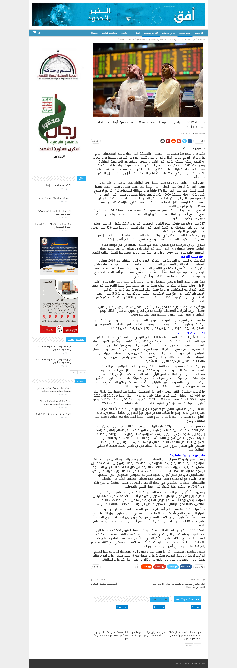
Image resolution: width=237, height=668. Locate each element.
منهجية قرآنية (109, 33)
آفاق (137, 33)
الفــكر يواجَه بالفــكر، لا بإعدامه (57, 185)
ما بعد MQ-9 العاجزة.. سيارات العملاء (54, 198)
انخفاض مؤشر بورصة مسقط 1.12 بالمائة (53, 414)
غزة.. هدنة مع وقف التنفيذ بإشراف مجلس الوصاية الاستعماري (51, 225)
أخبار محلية (185, 33)
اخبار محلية (196, 607)
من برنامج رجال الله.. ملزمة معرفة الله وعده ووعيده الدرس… (53, 348)
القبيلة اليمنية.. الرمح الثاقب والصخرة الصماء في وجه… (54, 212)
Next (189, 645)
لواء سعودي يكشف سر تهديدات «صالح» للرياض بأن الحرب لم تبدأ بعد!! (179, 585)
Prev (197, 645)
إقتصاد (124, 33)
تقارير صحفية (151, 33)
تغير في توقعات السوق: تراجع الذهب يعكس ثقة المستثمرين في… (54, 402)
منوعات (94, 33)
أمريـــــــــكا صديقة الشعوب (104, 584)
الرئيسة (199, 33)
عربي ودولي (168, 33)
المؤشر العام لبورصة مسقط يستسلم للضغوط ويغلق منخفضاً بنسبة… (54, 389)
